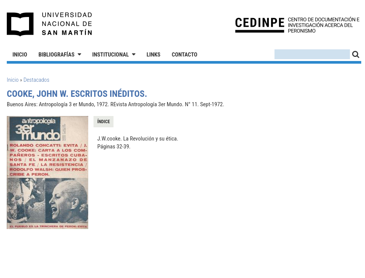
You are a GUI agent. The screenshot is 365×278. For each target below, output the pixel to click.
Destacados (36, 79)
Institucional (110, 54)
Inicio (19, 54)
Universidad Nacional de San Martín (49, 24)
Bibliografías (56, 54)
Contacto (184, 54)
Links (154, 54)
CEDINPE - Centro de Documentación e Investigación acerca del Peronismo (297, 25)
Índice (103, 121)
